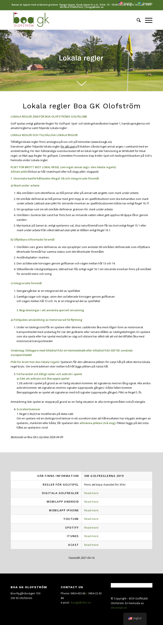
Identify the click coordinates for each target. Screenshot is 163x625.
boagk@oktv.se (81, 602)
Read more (91, 493)
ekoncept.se (119, 607)
